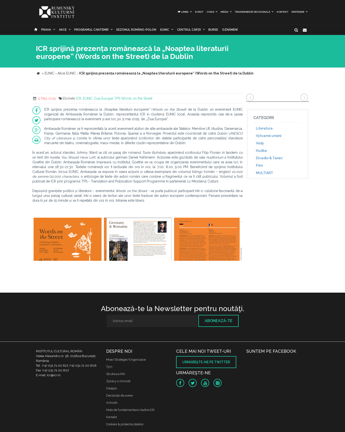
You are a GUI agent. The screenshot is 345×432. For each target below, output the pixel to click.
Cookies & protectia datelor (125, 424)
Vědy (260, 143)
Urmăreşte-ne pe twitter (206, 362)
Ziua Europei (103, 98)
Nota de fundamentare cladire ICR (130, 410)
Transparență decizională (252, 12)
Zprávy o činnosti (118, 381)
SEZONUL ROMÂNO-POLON (136, 29)
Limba (183, 12)
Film (259, 165)
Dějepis (111, 388)
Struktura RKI (115, 374)
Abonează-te (218, 320)
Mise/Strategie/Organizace (126, 359)
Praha (46, 29)
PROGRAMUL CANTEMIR (91, 29)
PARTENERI (298, 12)
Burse (213, 29)
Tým (109, 367)
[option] (67, 240)
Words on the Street (136, 98)
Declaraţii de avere (119, 395)
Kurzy (199, 12)
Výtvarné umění (269, 136)
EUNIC (164, 29)
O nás (210, 12)
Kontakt (282, 12)
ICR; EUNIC (84, 98)
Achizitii (111, 402)
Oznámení (230, 29)
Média (224, 12)
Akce (63, 29)
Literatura (264, 128)
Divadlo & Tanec (269, 158)
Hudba (261, 151)
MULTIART (264, 173)
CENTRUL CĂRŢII (189, 29)
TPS (117, 98)
